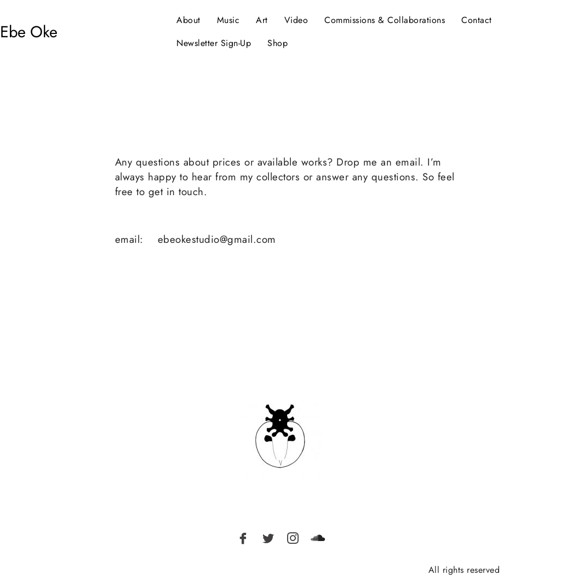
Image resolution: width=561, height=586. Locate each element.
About (188, 20)
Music (228, 20)
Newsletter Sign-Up (213, 43)
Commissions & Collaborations (384, 20)
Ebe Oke (29, 31)
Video (296, 20)
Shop (277, 43)
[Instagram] (293, 538)
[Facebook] (243, 538)
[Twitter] (268, 538)
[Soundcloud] (318, 538)
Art (262, 20)
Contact (476, 20)
